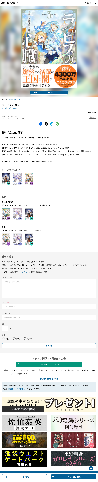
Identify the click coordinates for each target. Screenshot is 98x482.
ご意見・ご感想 (7, 277)
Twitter (46, 124)
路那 (15, 108)
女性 (18, 339)
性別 (3, 335)
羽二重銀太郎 (7, 108)
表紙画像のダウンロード (50, 364)
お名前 (4, 302)
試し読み (51, 92)
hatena (51, 124)
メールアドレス (7, 313)
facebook (40, 124)
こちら (24, 272)
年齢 (3, 324)
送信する (49, 346)
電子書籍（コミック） (14, 100)
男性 (7, 339)
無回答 (29, 339)
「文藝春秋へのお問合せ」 (17, 389)
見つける (88, 3)
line (57, 124)
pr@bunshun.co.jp (49, 378)
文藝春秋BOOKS (9, 3)
